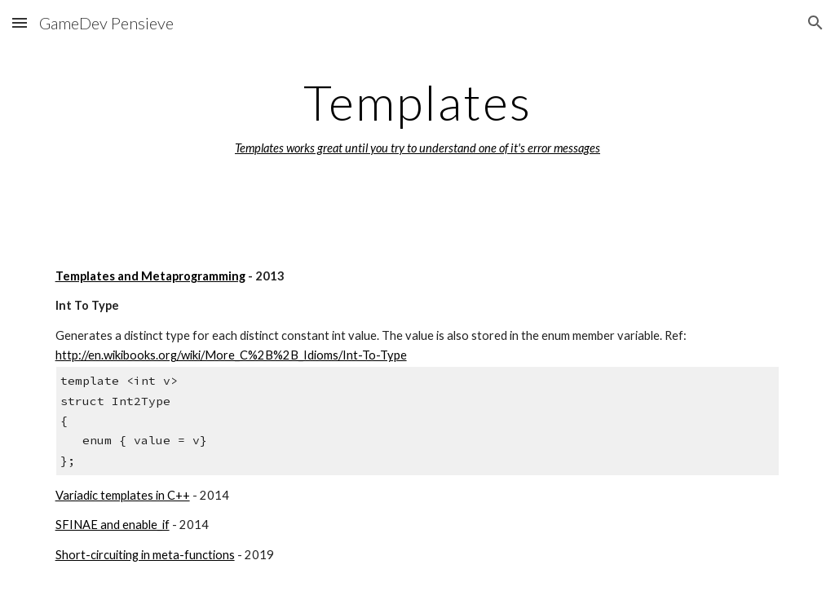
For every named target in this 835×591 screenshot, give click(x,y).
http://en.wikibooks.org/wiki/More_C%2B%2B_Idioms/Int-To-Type (231, 355)
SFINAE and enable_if (112, 524)
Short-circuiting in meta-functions (145, 555)
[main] (418, 116)
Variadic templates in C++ (122, 495)
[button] (19, 22)
